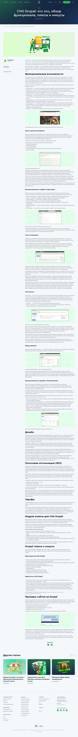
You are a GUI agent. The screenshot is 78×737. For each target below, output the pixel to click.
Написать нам (66, 2)
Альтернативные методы (8, 704)
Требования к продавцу (8, 711)
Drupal (26, 635)
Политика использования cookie (58, 729)
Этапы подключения (7, 709)
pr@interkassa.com (61, 704)
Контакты (41, 704)
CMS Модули (5, 720)
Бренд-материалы (42, 700)
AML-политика (46, 729)
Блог (8, 26)
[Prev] (71, 655)
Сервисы (24, 697)
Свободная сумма (24, 708)
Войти (60, 2)
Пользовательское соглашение (34, 729)
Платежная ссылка (25, 704)
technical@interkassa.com (62, 701)
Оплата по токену (24, 706)
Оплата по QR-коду (25, 700)
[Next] (74, 655)
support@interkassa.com (62, 698)
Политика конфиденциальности (19, 729)
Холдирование (24, 715)
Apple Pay (5, 700)
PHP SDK (5, 718)
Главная (4, 26)
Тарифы (20, 2)
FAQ (55, 2)
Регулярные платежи (25, 713)
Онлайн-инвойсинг (25, 702)
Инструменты (6, 66)
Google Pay (5, 702)
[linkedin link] (52, 645)
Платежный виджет (25, 711)
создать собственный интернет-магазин (34, 61)
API (3, 716)
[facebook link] (48, 645)
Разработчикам (26, 2)
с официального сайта (48, 522)
